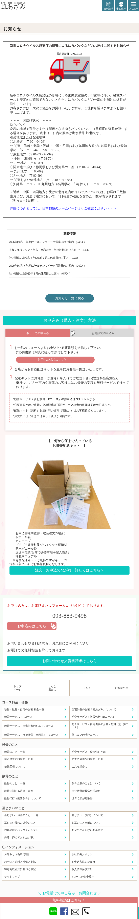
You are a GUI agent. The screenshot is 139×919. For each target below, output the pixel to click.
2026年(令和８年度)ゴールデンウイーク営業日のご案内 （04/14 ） (47, 242)
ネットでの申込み (37, 333)
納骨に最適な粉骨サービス (87, 759)
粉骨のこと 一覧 (14, 751)
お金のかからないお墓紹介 (87, 829)
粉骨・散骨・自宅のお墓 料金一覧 (24, 709)
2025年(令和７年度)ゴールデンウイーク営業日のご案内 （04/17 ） (47, 265)
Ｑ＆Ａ (87, 687)
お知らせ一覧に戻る (69, 298)
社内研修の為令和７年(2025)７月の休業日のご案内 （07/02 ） (45, 257)
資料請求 (108, 6)
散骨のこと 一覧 (14, 783)
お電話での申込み (103, 333)
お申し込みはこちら (52, 359)
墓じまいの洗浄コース (85, 734)
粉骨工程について (14, 766)
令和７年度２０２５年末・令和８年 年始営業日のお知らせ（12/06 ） (50, 249)
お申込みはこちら (31, 626)
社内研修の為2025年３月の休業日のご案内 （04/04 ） (40, 273)
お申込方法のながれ (83, 861)
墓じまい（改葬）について (87, 815)
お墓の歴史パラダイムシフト (21, 829)
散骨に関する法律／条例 (18, 790)
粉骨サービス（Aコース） (19, 716)
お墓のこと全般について (86, 822)
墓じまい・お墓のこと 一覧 (21, 815)
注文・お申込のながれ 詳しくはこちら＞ (69, 570)
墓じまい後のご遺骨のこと (20, 822)
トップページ (17, 688)
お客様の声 (121, 687)
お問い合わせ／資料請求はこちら (69, 661)
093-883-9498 (69, 615)
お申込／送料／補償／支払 (20, 861)
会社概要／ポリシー (83, 854)
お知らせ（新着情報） (17, 854)
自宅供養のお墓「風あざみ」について (94, 709)
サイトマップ (12, 876)
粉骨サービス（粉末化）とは (89, 751)
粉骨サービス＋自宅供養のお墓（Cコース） (30, 725)
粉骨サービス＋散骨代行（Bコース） (93, 716)
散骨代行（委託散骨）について (22, 798)
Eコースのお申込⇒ (83, 876)
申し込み (121, 6)
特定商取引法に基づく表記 (20, 869)
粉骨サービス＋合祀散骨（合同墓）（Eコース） (32, 734)
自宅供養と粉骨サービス (18, 759)
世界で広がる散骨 (82, 798)
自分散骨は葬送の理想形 (86, 790)
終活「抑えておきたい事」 (20, 837)
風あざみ (13, 5)
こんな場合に (52, 688)
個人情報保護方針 (82, 869)
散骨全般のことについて (86, 783)
